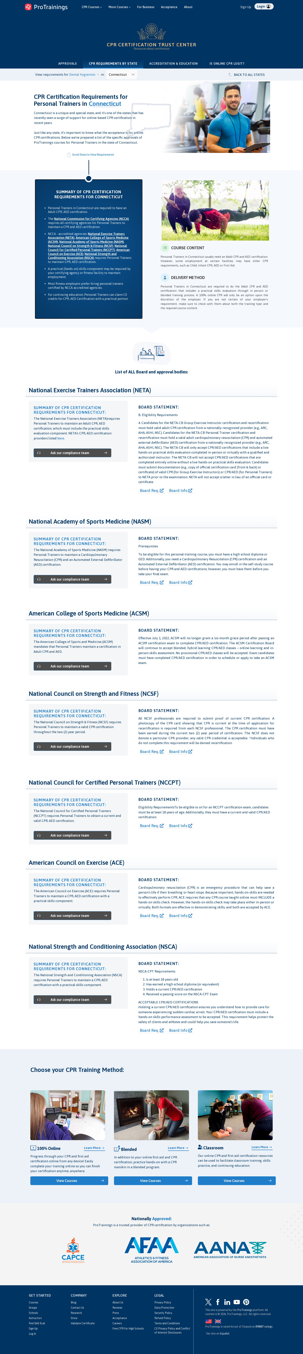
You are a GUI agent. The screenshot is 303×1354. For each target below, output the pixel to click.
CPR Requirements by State (116, 63)
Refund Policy (162, 1317)
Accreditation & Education (173, 63)
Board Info (180, 490)
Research (76, 1312)
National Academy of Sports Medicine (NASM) (91, 241)
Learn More (92, 1147)
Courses (33, 1301)
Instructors (35, 1317)
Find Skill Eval (37, 1322)
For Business (145, 7)
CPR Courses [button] (92, 7)
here (60, 438)
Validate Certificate (83, 1322)
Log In (32, 1332)
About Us (117, 1301)
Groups (33, 1306)
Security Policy (163, 1312)
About (188, 7)
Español (224, 1332)
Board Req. (152, 490)
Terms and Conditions (167, 1322)
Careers (117, 1322)
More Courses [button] (120, 7)
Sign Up (245, 7)
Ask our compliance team (63, 453)
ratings (263, 1325)
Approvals (67, 63)
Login (263, 6)
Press (115, 1312)
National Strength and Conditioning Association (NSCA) (82, 256)
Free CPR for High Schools (128, 1327)
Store (74, 1317)
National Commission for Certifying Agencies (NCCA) (91, 218)
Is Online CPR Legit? (227, 63)
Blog (73, 1301)
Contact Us (77, 1306)
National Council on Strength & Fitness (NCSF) (80, 246)
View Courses (67, 1180)
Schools (33, 1312)
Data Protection (164, 1306)
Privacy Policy (162, 1301)
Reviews (117, 1306)
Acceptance (169, 7)
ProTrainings (244, 1309)
